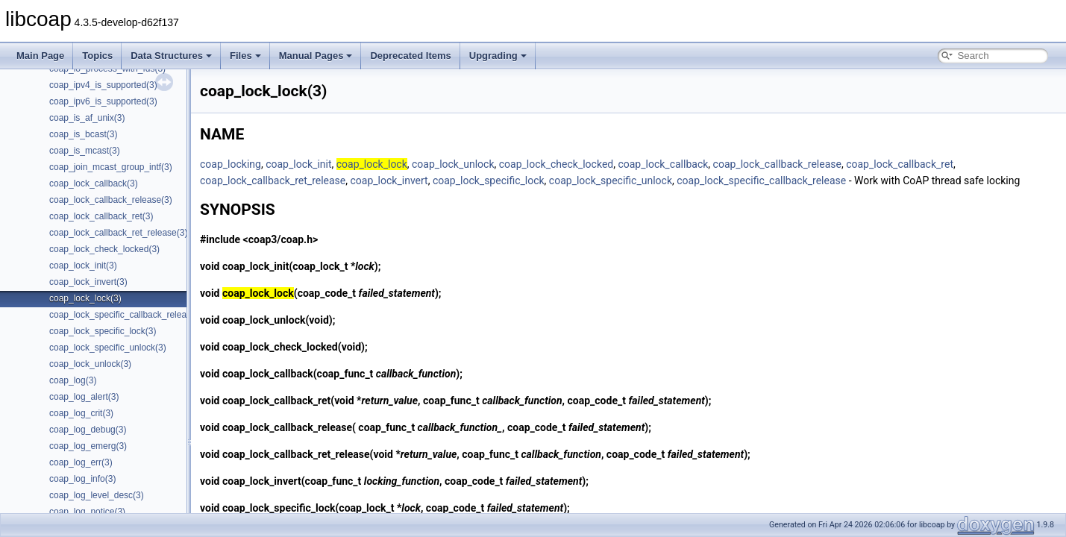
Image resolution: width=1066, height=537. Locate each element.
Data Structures (171, 55)
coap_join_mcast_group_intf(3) (110, 167)
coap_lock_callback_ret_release (272, 180)
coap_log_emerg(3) (88, 446)
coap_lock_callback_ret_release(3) (118, 232)
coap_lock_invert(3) (88, 282)
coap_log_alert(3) (84, 397)
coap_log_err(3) (81, 462)
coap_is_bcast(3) (83, 134)
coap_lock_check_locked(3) (104, 249)
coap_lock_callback (663, 164)
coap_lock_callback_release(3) (110, 200)
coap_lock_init (298, 164)
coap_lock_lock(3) (85, 298)
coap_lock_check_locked (556, 164)
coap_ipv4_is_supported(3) (103, 85)
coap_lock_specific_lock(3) (102, 331)
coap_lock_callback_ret (899, 164)
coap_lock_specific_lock (489, 180)
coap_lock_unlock (453, 164)
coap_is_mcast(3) (84, 150)
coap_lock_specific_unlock (610, 180)
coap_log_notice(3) (87, 511)
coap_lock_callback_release (777, 164)
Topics (97, 55)
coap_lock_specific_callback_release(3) (128, 315)
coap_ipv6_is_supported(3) (103, 101)
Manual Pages (316, 55)
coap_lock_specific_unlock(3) (107, 347)
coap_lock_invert (389, 180)
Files (245, 55)
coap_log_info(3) (82, 479)
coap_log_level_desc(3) (96, 495)
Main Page (40, 55)
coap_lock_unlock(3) (90, 364)
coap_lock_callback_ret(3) (101, 216)
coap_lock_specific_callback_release (761, 180)
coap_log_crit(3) (81, 413)
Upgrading (498, 55)
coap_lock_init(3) (83, 265)
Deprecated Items (410, 55)
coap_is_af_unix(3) (87, 118)
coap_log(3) (72, 380)
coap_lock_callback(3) (93, 183)
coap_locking (230, 164)
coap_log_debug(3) (87, 429)
